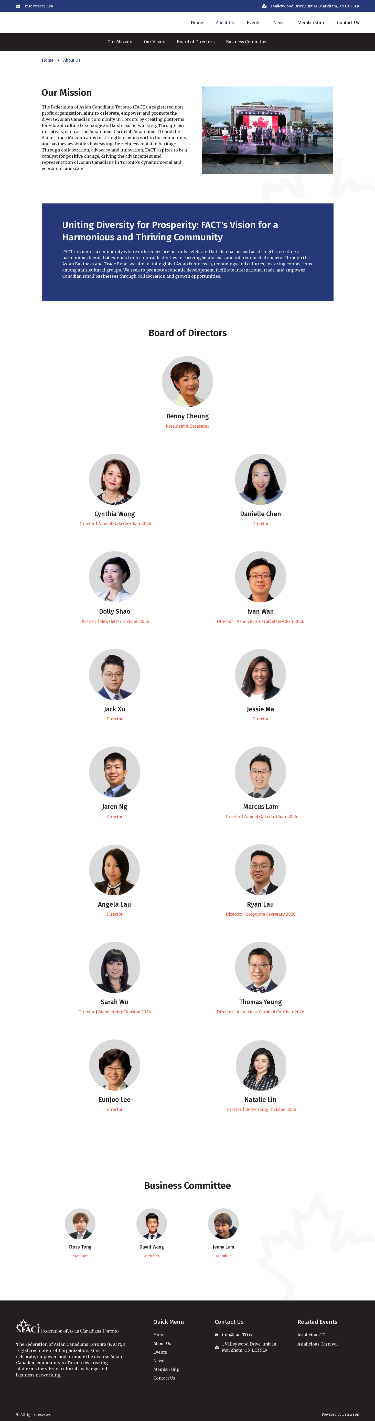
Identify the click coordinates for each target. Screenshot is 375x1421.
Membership (310, 22)
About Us (225, 22)
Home (197, 22)
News (279, 22)
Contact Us (348, 22)
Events (254, 22)
